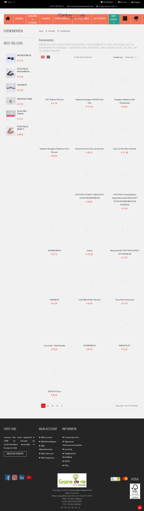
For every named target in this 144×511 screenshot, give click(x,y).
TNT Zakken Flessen (54, 99)
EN (65, 507)
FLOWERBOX (90, 345)
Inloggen (136, 2)
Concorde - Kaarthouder (54, 345)
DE (72, 507)
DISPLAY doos (54, 391)
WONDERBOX (24, 55)
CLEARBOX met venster (90, 299)
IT (80, 507)
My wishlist (107, 2)
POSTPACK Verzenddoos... (24, 70)
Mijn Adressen (47, 453)
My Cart (122, 2)
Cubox (90, 250)
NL (76, 507)
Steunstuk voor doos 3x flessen (89, 148)
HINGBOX (22, 85)
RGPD (67, 461)
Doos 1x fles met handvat (124, 148)
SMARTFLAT (124, 345)
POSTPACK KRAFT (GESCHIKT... (23, 127)
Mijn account (46, 437)
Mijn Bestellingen (48, 441)
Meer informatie (15, 454)
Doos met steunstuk (125, 299)
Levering (68, 449)
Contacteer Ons (72, 437)
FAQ (66, 465)
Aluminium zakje (24, 98)
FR (61, 507)
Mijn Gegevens (47, 457)
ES (69, 507)
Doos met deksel (22, 112)
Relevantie (130, 57)
